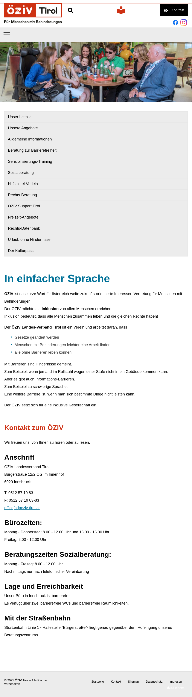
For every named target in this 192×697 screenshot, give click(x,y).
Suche (70, 10)
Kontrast (177, 10)
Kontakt (116, 681)
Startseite (97, 681)
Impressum (176, 681)
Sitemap (133, 681)
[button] (6, 34)
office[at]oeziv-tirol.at (22, 508)
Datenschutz (154, 681)
